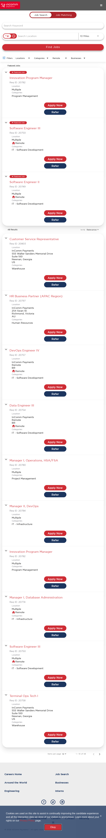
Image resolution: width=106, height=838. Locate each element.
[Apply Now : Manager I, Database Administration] (55, 628)
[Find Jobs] (53, 47)
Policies (21, 818)
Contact (70, 818)
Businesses (61, 782)
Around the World (15, 782)
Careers (55, 818)
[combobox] (51, 25)
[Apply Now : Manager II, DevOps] (55, 533)
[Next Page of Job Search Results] (100, 754)
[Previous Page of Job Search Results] (94, 754)
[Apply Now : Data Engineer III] (55, 442)
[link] (53, 93)
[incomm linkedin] (62, 802)
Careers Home (13, 774)
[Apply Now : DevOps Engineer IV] (55, 387)
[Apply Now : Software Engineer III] (55, 159)
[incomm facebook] (43, 802)
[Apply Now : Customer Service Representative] (55, 277)
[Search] (53, 47)
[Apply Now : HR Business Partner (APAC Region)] (55, 332)
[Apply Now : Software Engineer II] (55, 213)
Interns (59, 791)
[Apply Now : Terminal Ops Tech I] (55, 734)
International (39, 818)
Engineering (11, 791)
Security (84, 818)
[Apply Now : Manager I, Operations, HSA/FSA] (55, 487)
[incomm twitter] (53, 802)
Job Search (62, 774)
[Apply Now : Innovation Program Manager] (55, 105)
